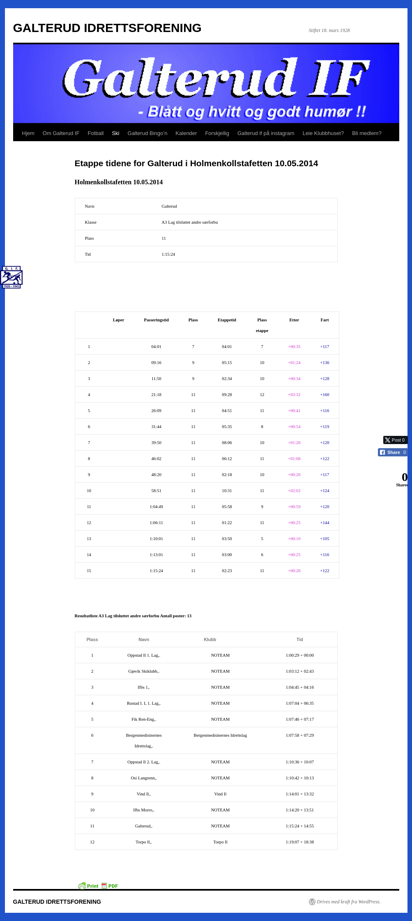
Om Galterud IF (61, 133)
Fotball (95, 133)
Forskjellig (217, 133)
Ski (115, 133)
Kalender (186, 133)
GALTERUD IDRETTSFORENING (107, 27)
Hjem (28, 133)
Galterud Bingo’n (148, 133)
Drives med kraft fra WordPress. (349, 902)
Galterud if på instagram (266, 133)
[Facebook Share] (393, 452)
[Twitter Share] (395, 440)
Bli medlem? (367, 133)
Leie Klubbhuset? (323, 133)
